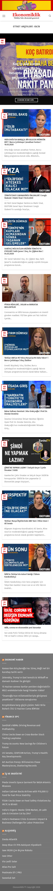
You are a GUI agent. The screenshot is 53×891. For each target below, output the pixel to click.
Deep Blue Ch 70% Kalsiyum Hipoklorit (21, 845)
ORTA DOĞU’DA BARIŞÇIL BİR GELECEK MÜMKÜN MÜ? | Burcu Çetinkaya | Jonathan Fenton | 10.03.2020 (24, 142)
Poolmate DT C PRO (12, 872)
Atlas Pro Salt (9, 867)
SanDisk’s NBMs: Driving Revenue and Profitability (21, 727)
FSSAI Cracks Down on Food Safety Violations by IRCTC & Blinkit (26, 802)
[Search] (50, 16)
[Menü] (4, 15)
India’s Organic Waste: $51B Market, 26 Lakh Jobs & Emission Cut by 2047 (24, 812)
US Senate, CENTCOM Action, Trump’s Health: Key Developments (25, 755)
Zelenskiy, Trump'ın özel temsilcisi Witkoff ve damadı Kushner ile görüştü (25, 679)
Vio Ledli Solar (9, 861)
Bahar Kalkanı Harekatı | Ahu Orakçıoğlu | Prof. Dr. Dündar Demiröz (25, 412)
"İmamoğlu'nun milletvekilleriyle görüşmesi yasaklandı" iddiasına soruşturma (24, 697)
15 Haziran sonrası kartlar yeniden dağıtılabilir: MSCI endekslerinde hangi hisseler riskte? (26, 688)
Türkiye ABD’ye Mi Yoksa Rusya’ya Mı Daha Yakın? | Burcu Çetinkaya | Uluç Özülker (26, 359)
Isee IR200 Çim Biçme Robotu (17, 850)
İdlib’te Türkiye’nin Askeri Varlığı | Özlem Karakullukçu (22, 575)
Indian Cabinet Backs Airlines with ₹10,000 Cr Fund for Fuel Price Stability (25, 793)
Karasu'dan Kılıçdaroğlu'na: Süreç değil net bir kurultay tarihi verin (26, 670)
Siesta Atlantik (9, 839)
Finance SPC (12, 716)
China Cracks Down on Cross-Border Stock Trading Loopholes (23, 736)
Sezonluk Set (8, 878)
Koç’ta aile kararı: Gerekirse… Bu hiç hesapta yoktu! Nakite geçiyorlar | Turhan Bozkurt (26, 73)
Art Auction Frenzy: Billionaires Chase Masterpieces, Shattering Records (21, 764)
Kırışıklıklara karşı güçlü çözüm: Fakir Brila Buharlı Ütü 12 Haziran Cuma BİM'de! (23, 707)
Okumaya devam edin (26, 100)
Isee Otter (7, 856)
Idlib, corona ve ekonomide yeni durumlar (22, 627)
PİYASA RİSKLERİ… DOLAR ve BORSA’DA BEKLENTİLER (21, 305)
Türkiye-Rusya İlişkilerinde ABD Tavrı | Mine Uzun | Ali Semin (26, 522)
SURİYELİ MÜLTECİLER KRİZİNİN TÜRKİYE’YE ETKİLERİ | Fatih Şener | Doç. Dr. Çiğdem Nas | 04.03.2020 (23, 251)
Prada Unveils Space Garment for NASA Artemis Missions (26, 784)
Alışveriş (10, 830)
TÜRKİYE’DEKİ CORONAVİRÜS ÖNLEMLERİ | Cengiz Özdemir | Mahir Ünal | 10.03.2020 (25, 196)
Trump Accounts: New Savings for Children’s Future (24, 745)
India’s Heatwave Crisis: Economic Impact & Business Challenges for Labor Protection (24, 821)
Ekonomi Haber (14, 659)
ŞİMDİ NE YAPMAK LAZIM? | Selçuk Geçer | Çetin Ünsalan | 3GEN (25, 468)
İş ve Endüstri (13, 773)
